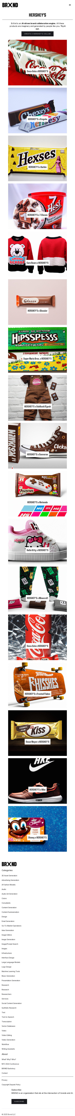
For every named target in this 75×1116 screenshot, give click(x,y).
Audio (4, 889)
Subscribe (19, 1101)
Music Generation (8, 976)
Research (5, 985)
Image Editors (7, 935)
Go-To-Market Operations (11, 926)
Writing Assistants (8, 1049)
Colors (4, 898)
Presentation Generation (11, 980)
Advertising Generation (10, 880)
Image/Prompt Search (10, 944)
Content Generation (9, 907)
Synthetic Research (9, 1008)
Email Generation (8, 921)
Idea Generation (8, 930)
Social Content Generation (12, 1003)
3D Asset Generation (9, 876)
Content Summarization (10, 912)
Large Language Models (11, 962)
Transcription (7, 1021)
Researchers (6, 994)
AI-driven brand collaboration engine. (39, 23)
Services (5, 999)
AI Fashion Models (8, 885)
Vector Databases (8, 1026)
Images (4, 949)
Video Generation (8, 1040)
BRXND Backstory (8, 1068)
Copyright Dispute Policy (11, 1085)
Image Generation (8, 939)
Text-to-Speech (8, 1017)
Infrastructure (7, 953)
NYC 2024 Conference (10, 1064)
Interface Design (8, 958)
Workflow (5, 1044)
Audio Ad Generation (9, 894)
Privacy (4, 1080)
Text (3, 1012)
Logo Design (6, 967)
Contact (5, 1073)
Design (4, 917)
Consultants (6, 903)
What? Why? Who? (9, 1059)
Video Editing (7, 1035)
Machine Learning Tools (11, 971)
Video (4, 1031)
